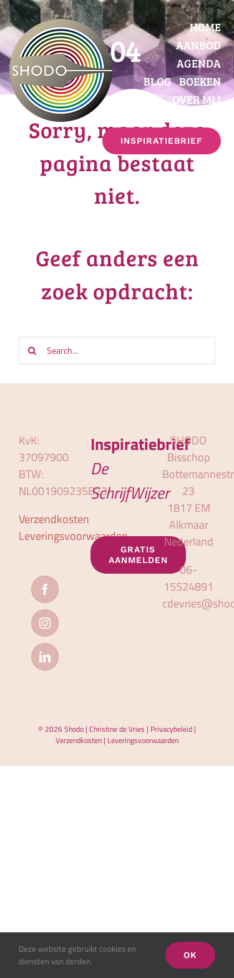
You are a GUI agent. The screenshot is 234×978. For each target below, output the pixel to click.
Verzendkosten (54, 519)
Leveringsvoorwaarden (73, 535)
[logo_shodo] (60, 24)
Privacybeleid (171, 729)
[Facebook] (45, 589)
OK (190, 955)
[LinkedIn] (45, 657)
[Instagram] (45, 623)
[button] (220, 162)
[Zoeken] (32, 350)
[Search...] (117, 350)
